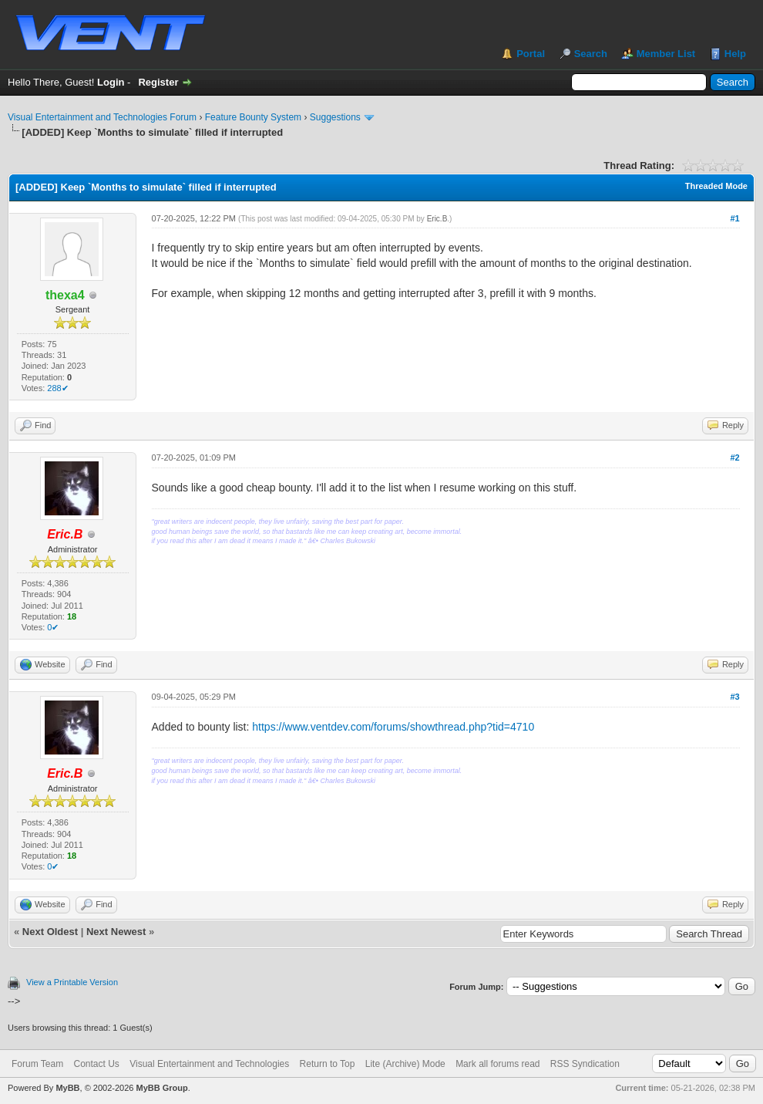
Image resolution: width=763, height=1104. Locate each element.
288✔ (57, 388)
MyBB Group (161, 1087)
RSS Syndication (585, 1063)
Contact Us (96, 1063)
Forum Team (37, 1063)
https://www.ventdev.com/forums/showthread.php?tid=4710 (393, 727)
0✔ (53, 627)
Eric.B (437, 218)
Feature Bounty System (253, 117)
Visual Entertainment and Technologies (209, 1063)
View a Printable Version (72, 982)
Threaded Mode (716, 186)
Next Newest (116, 931)
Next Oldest (50, 931)
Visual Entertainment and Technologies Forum (102, 117)
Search (590, 53)
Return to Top (327, 1063)
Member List (666, 53)
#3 (734, 696)
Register (158, 82)
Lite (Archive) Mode (405, 1063)
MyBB (67, 1087)
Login (110, 82)
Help (735, 53)
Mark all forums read (497, 1063)
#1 (734, 218)
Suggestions (335, 117)
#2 (734, 457)
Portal (530, 53)
